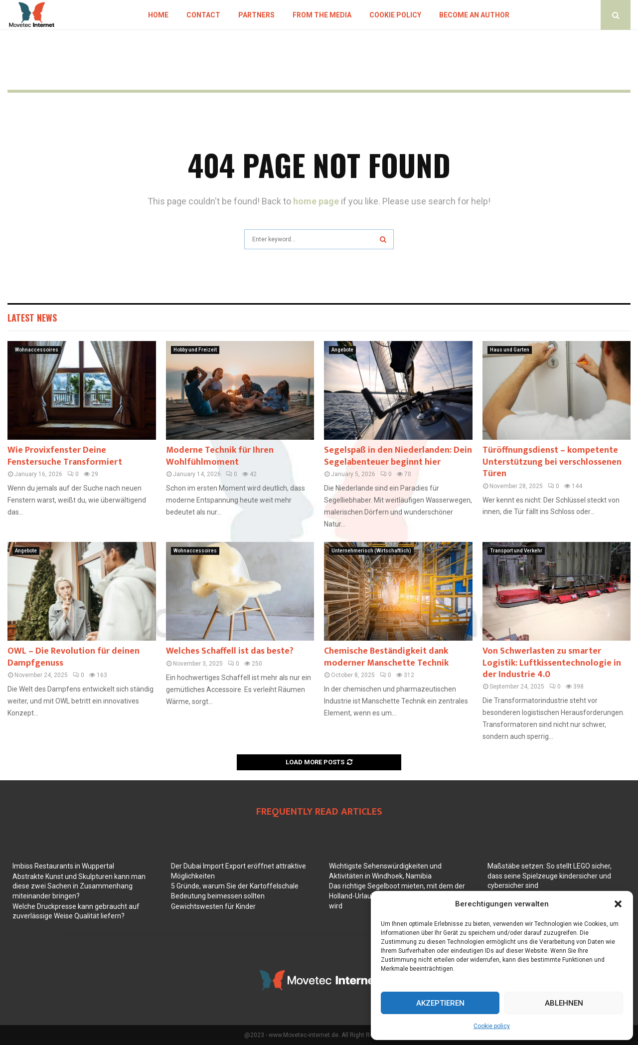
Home (158, 15)
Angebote (342, 349)
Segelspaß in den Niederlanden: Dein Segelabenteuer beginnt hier (398, 456)
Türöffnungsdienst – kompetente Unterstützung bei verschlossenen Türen (552, 462)
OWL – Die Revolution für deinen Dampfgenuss (73, 657)
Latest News (32, 317)
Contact (203, 15)
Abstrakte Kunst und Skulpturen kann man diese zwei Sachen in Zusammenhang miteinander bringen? (79, 886)
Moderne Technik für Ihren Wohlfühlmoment (220, 456)
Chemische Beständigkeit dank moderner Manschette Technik (386, 657)
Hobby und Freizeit (195, 349)
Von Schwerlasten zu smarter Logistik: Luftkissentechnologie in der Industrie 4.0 (551, 663)
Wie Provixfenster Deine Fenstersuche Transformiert (64, 456)
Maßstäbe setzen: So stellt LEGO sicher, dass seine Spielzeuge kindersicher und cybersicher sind (549, 875)
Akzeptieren (440, 1003)
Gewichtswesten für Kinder (213, 906)
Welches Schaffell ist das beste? (230, 651)
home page (316, 201)
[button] (618, 904)
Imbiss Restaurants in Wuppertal (63, 866)
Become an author (474, 15)
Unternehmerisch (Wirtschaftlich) (371, 550)
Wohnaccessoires (36, 349)
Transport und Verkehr (516, 550)
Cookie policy (492, 1026)
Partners (256, 15)
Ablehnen (564, 1003)
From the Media (322, 15)
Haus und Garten (509, 349)
